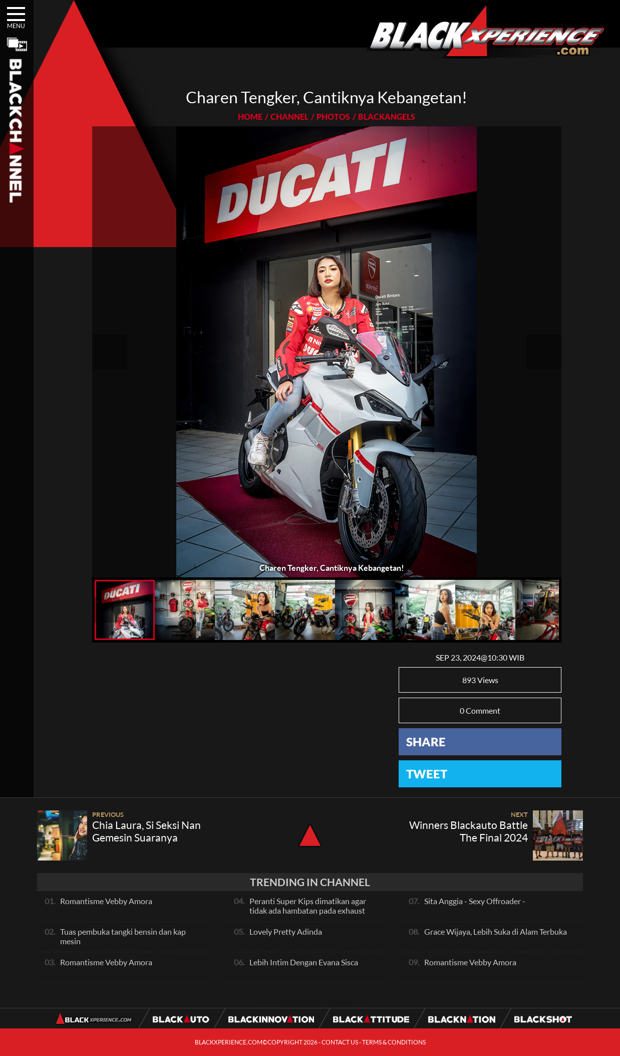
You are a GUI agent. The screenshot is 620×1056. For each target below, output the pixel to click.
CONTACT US (340, 1042)
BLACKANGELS (386, 116)
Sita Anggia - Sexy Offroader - (474, 901)
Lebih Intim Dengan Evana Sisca (303, 962)
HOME (250, 116)
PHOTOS (333, 116)
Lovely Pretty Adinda (285, 931)
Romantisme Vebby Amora (106, 901)
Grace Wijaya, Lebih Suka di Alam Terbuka (495, 931)
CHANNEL (289, 116)
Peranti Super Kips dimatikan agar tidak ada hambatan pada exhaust (307, 905)
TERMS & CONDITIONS (394, 1042)
